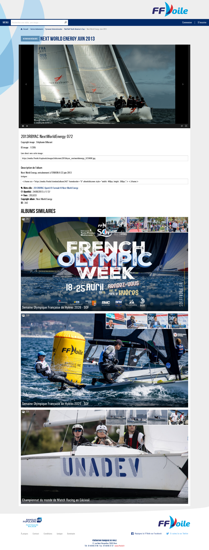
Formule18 (57, 188)
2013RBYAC (39, 188)
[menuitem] (25, 29)
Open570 (48, 188)
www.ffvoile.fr (120, 546)
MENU (6, 22)
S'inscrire (202, 22)
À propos (24, 533)
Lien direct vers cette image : (104, 156)
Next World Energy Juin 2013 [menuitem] (97, 29)
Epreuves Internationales (53, 29)
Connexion (187, 22)
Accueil (24, 29)
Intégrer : (104, 179)
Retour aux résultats (30, 39)
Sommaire (71, 533)
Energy (75, 188)
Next (64, 188)
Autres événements (36, 29)
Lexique (59, 533)
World (69, 188)
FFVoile (170, 9)
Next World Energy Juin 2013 (67, 39)
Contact (36, 533)
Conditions (48, 533)
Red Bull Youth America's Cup (74, 29)
